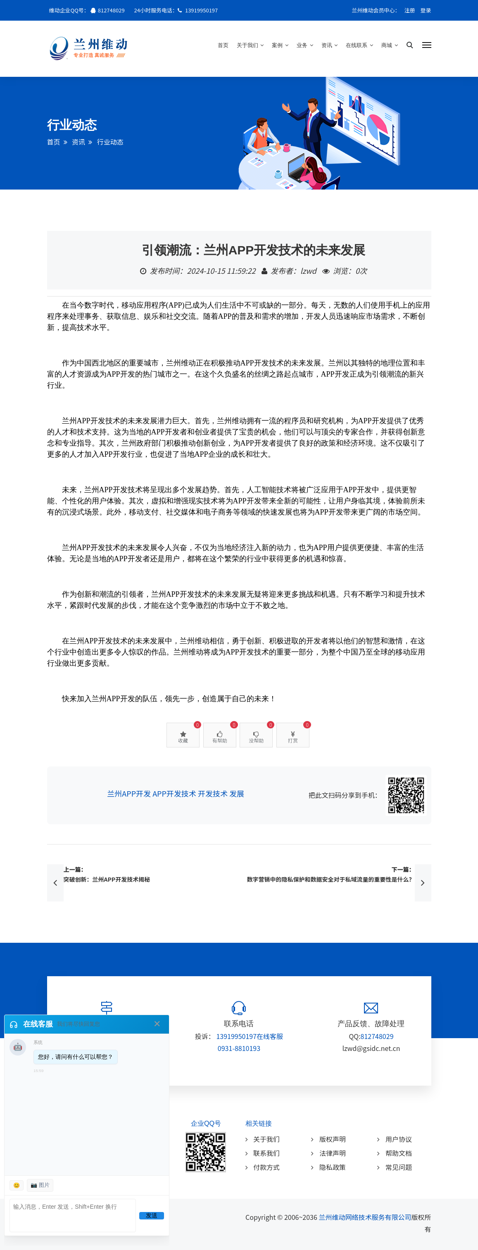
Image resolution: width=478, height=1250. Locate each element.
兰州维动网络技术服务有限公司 (365, 1217)
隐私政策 (328, 1167)
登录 (425, 10)
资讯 (329, 45)
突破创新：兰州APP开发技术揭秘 (107, 879)
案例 (280, 45)
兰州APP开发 (129, 793)
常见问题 (394, 1167)
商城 (389, 45)
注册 (409, 10)
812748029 (111, 10)
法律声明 (328, 1153)
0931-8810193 (239, 1048)
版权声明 (328, 1139)
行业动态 (110, 142)
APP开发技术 (174, 793)
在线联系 (359, 45)
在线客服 (270, 1036)
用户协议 (394, 1139)
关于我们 (250, 45)
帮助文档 (394, 1153)
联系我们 (262, 1153)
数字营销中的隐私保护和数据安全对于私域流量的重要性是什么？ (331, 879)
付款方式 (262, 1167)
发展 (236, 793)
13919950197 (201, 10)
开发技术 (213, 793)
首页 (223, 45)
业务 (305, 45)
